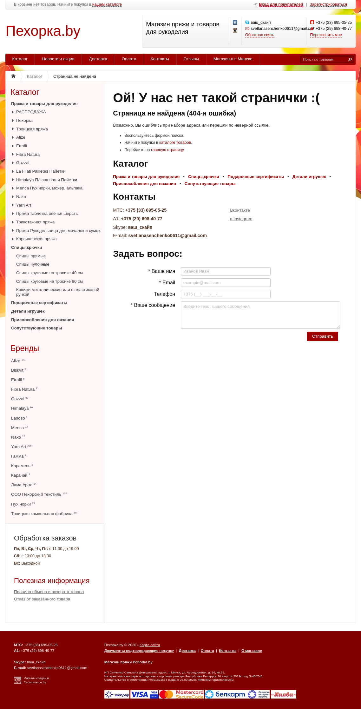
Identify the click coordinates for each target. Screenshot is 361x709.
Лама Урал (23, 484)
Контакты (160, 58)
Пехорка (24, 120)
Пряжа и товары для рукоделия (44, 103)
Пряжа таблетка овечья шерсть (47, 213)
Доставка (98, 58)
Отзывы (191, 58)
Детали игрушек (28, 311)
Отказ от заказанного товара (42, 599)
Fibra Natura (28, 154)
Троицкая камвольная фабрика (43, 513)
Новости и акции (58, 58)
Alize (20, 137)
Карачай (20, 475)
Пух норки (23, 504)
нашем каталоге (107, 5)
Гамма (18, 456)
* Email (167, 282)
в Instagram (241, 218)
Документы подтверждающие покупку (139, 651)
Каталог (20, 58)
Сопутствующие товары (36, 328)
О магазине (251, 651)
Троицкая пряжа (32, 129)
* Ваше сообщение (153, 305)
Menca (19, 427)
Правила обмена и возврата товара (49, 591)
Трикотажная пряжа (35, 222)
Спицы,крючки (26, 247)
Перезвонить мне (326, 35)
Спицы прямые (31, 256)
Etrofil (21, 145)
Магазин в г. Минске (233, 58)
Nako (21, 196)
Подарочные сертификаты (39, 302)
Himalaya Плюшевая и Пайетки (46, 179)
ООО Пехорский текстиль (39, 494)
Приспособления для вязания (42, 319)
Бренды (24, 348)
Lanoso (19, 418)
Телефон (164, 294)
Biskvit (18, 370)
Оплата (129, 58)
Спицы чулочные (32, 264)
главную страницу (167, 150)
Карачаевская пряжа (36, 238)
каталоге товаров (175, 142)
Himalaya (22, 408)
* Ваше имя (161, 271)
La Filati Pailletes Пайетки (40, 171)
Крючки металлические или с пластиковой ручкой (57, 291)
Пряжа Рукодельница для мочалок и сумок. (59, 230)
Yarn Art (23, 205)
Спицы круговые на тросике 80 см (49, 281)
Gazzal (23, 162)
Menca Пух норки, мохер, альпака (49, 188)
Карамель (22, 465)
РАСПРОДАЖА (31, 111)
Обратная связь (259, 35)
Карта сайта (150, 645)
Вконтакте (240, 210)
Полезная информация (52, 581)
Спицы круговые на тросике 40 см (49, 272)
